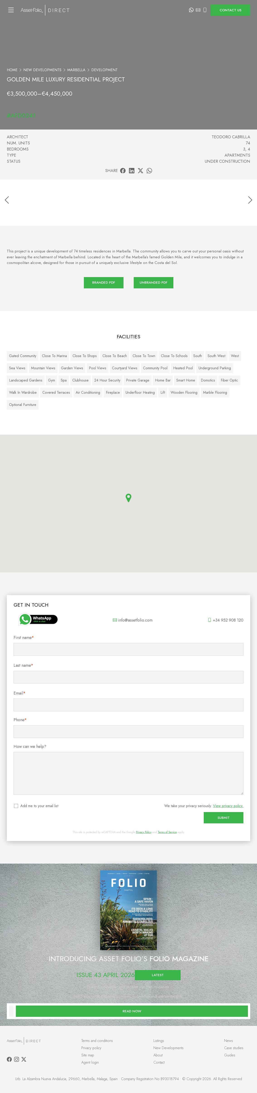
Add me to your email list (39, 805)
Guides (229, 1055)
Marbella (76, 70)
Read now (132, 1011)
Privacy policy (91, 1048)
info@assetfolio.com (133, 620)
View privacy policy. (228, 805)
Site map (87, 1055)
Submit (224, 817)
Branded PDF (103, 282)
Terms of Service (167, 832)
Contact (159, 1062)
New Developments (42, 70)
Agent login (90, 1062)
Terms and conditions (97, 1040)
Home (12, 70)
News (228, 1040)
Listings (158, 1040)
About (157, 1055)
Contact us (230, 10)
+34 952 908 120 (225, 620)
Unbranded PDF (153, 282)
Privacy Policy (143, 832)
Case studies (233, 1048)
